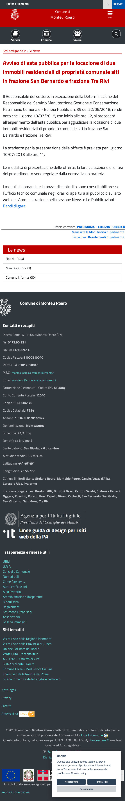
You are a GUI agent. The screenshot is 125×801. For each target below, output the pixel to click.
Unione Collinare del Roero (21, 648)
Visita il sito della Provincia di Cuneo (27, 643)
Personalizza (87, 789)
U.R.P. (7, 566)
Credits (6, 705)
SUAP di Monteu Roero (19, 664)
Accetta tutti (71, 781)
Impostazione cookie (15, 792)
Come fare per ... (14, 581)
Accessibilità (9, 713)
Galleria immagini (14, 622)
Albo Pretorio (12, 591)
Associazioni (11, 616)
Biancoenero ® (99, 740)
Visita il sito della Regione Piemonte (27, 638)
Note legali (8, 689)
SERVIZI (118, 4)
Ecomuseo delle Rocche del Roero (26, 674)
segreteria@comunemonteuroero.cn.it (34, 380)
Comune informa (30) (20, 277)
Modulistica (11, 601)
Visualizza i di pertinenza (98, 237)
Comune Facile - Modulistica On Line (28, 669)
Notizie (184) (14, 258)
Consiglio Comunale (16, 571)
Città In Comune (92, 735)
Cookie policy (78, 773)
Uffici (6, 561)
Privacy (6, 697)
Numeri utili (11, 576)
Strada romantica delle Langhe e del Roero (32, 679)
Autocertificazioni (15, 586)
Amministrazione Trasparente (23, 596)
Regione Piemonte (17, 3)
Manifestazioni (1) (18, 268)
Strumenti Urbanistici (17, 611)
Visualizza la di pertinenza (98, 232)
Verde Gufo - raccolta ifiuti (20, 653)
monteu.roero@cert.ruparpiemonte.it (33, 373)
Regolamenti (11, 606)
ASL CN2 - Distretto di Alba (21, 658)
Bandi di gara (14, 206)
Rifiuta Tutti (102, 781)
